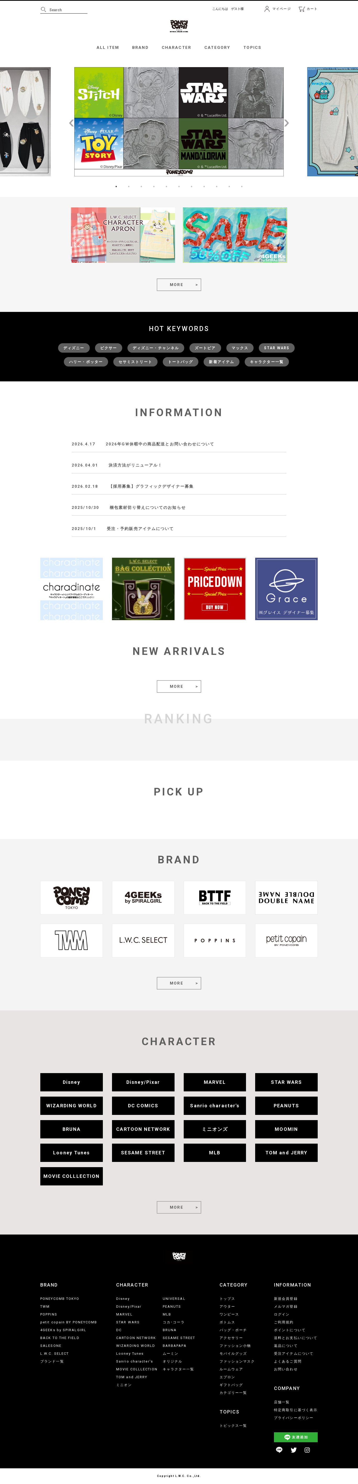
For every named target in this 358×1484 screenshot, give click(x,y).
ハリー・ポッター (86, 362)
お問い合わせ (286, 1369)
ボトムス (227, 1322)
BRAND (140, 47)
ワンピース (229, 1314)
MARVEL (215, 1082)
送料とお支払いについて (295, 1338)
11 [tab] (241, 186)
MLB (214, 1152)
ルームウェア (231, 1369)
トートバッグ (180, 362)
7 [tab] (191, 186)
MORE (176, 284)
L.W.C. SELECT (54, 1353)
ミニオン (124, 1385)
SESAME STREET (143, 1152)
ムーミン (170, 1353)
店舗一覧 (282, 1402)
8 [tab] (204, 186)
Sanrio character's (214, 1105)
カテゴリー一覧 (233, 1393)
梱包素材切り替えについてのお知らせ (148, 507)
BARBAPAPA (175, 1346)
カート (312, 9)
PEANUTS (286, 1105)
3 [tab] (141, 186)
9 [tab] (216, 186)
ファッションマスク (237, 1361)
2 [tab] (128, 186)
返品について (286, 1346)
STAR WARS (276, 348)
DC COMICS (143, 1105)
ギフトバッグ (231, 1385)
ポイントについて (290, 1330)
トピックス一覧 (233, 1426)
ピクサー (108, 348)
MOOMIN (286, 1129)
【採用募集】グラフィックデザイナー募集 (151, 486)
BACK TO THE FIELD (60, 1338)
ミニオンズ (215, 1129)
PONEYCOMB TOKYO (60, 1299)
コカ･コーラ (174, 1322)
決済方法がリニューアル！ (135, 465)
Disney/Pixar (143, 1082)
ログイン (282, 1314)
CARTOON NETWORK (143, 1129)
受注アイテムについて (294, 1353)
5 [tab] (166, 186)
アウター (227, 1306)
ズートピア (205, 348)
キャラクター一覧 (267, 362)
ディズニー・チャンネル (156, 348)
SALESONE (50, 1346)
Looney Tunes (71, 1152)
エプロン (227, 1377)
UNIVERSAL (174, 1299)
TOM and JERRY (286, 1152)
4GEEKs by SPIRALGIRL (63, 1330)
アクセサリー (231, 1338)
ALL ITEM (108, 47)
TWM (45, 1306)
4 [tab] (153, 186)
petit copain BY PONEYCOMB (68, 1322)
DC (119, 1330)
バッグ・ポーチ (233, 1330)
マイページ (281, 9)
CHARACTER (176, 47)
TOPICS (252, 47)
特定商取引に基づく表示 (295, 1410)
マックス (240, 348)
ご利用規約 (284, 1322)
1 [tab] (116, 186)
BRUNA (72, 1129)
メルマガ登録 (286, 1306)
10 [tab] (229, 186)
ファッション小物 (235, 1346)
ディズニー (74, 348)
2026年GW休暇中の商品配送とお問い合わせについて (160, 444)
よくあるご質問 (288, 1361)
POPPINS (48, 1314)
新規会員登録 (286, 1299)
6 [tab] (179, 186)
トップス (227, 1299)
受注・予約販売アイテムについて (140, 528)
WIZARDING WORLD (71, 1105)
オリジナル (173, 1361)
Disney (71, 1082)
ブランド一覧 (52, 1361)
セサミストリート (135, 362)
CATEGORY (217, 47)
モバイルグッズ (233, 1353)
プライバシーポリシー (294, 1418)
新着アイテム (221, 362)
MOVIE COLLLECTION (71, 1176)
